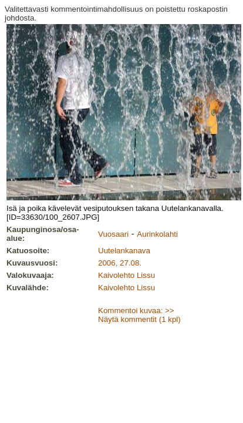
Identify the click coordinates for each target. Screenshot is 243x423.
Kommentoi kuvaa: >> (136, 310)
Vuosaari (113, 234)
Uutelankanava (124, 250)
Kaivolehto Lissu (126, 275)
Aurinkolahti (157, 234)
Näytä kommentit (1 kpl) (139, 319)
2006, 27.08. (119, 262)
